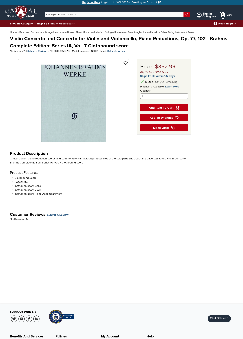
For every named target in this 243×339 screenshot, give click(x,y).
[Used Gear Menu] (74, 23)
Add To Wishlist (164, 118)
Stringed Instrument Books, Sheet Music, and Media (73, 32)
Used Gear (66, 24)
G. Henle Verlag (116, 51)
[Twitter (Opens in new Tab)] (14, 318)
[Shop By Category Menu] (34, 23)
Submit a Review (36, 51)
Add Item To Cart (164, 108)
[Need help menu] (234, 24)
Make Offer (164, 128)
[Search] (186, 14)
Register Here (91, 2)
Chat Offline (219, 319)
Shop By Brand (45, 24)
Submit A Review (57, 215)
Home (13, 32)
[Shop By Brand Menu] (57, 23)
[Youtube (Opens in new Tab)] (21, 318)
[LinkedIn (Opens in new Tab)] (36, 318)
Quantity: (164, 94)
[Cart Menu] (223, 18)
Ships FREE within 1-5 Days (157, 76)
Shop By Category (21, 24)
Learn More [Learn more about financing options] (172, 87)
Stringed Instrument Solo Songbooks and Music (131, 32)
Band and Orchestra (30, 32)
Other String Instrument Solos (177, 32)
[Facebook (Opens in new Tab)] (29, 318)
